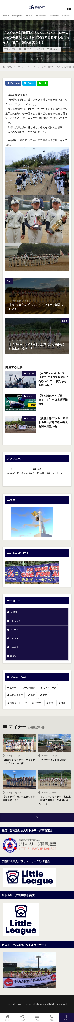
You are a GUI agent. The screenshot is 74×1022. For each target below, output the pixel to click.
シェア (22, 1018)
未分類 (13, 656)
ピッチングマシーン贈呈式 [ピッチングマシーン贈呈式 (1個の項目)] (22, 687)
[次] (62, 469)
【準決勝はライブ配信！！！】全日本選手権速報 (53, 399)
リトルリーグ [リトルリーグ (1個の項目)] (49, 687)
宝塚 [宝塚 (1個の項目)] (45, 695)
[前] (11, 469)
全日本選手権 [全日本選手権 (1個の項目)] (16, 695)
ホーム (7, 1018)
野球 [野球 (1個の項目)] (63, 703)
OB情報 (13, 612)
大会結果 (40, 49)
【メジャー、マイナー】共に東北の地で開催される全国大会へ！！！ (54, 800)
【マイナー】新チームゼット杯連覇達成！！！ (19, 798)
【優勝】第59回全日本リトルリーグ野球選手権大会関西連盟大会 (53, 422)
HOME (9, 67)
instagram (17, 15)
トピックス (15, 621)
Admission (40, 15)
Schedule (54, 15)
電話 (51, 1018)
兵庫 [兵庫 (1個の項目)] (33, 695)
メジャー (30, 396)
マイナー (31, 49)
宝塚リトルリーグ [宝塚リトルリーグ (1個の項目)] (18, 703)
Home (6, 15)
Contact (66, 15)
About (29, 15)
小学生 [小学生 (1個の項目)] (38, 703)
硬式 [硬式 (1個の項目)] (51, 703)
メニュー (37, 1018)
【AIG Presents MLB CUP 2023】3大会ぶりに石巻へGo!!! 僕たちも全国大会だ (53, 379)
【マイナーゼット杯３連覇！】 (54, 759)
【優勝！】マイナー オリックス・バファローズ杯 (19, 761)
